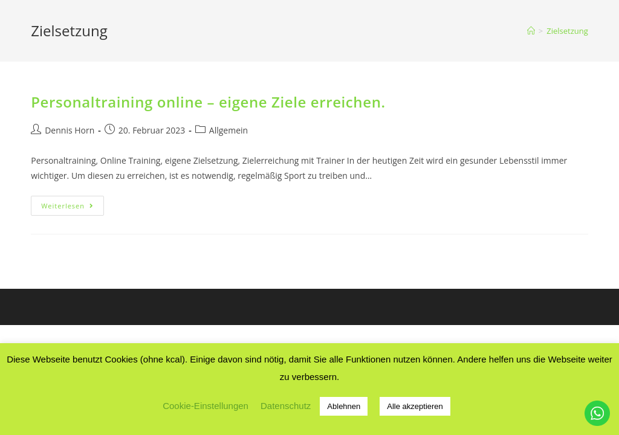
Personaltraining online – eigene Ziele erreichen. (208, 102)
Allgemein (228, 130)
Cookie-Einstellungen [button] (205, 406)
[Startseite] (531, 30)
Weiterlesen (72, 208)
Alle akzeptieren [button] (415, 406)
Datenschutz (286, 406)
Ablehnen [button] (343, 406)
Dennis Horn (69, 130)
